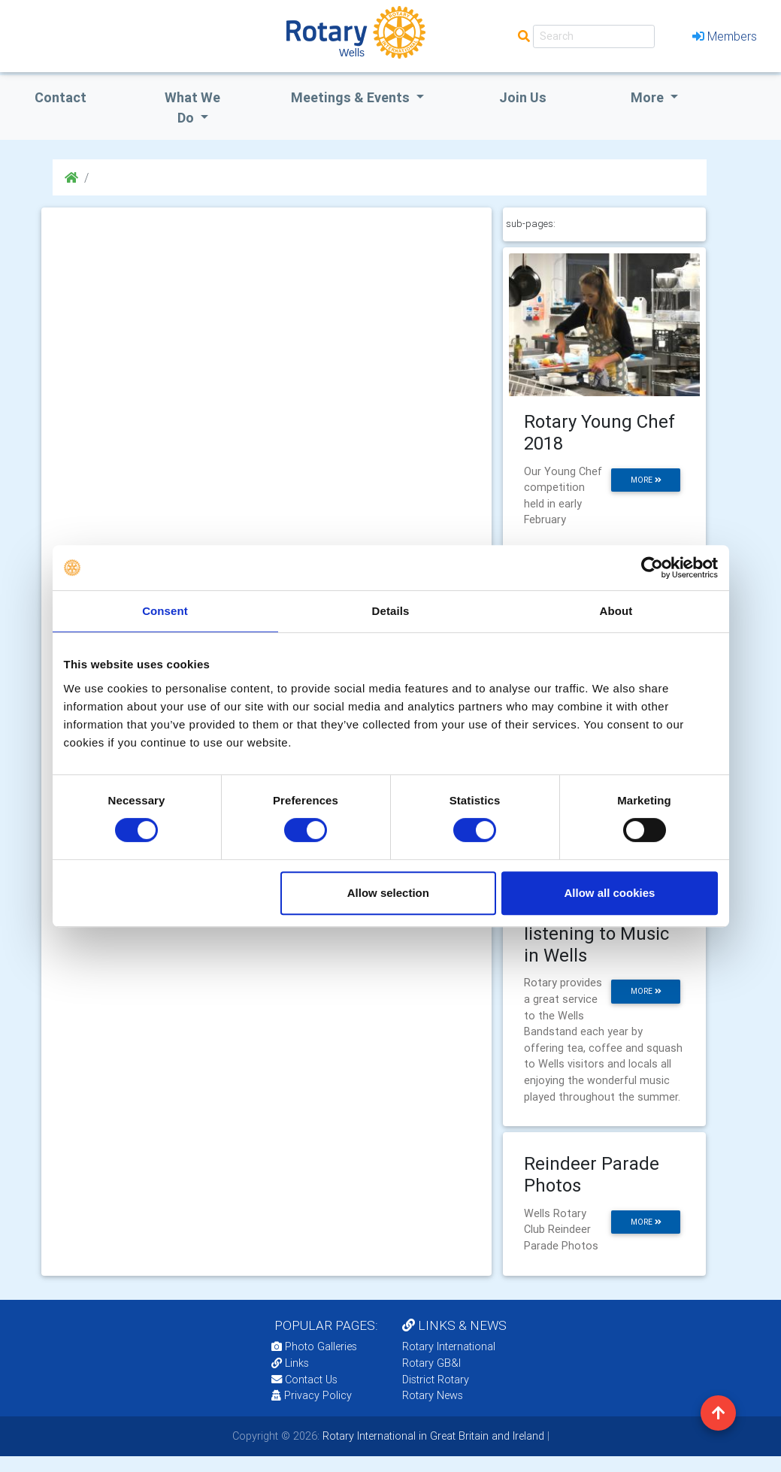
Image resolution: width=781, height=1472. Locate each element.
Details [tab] (391, 610)
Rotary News (432, 1395)
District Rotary (435, 1379)
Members (724, 36)
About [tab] (616, 610)
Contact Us (304, 1379)
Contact (60, 97)
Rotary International (448, 1346)
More (649, 97)
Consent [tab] (165, 610)
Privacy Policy (311, 1395)
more (646, 480)
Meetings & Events (352, 97)
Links (290, 1363)
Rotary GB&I (431, 1363)
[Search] (594, 36)
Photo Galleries (314, 1346)
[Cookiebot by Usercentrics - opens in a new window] (652, 567)
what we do (192, 107)
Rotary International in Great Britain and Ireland (431, 1436)
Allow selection (388, 892)
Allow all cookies (610, 892)
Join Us (522, 97)
